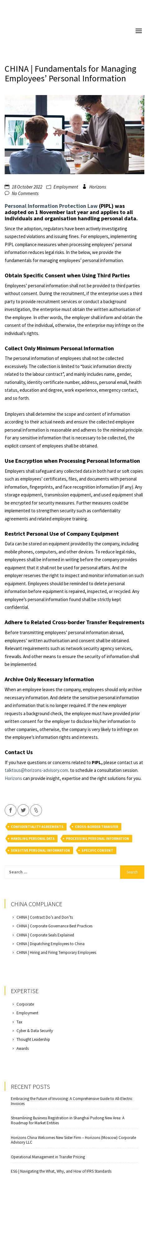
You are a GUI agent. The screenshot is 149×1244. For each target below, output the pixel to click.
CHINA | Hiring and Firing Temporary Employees (56, 952)
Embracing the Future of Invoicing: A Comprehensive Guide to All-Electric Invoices (72, 1101)
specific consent (97, 850)
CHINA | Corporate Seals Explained (45, 935)
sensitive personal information (40, 850)
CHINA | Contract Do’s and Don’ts (44, 917)
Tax (19, 1022)
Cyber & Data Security (34, 1030)
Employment (66, 187)
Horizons (97, 187)
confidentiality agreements (37, 827)
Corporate (25, 1004)
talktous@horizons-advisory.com (36, 770)
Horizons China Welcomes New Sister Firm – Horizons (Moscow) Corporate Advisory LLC (73, 1140)
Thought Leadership (33, 1039)
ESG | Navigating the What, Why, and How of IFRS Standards (61, 1171)
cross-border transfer (96, 827)
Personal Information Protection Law (51, 205)
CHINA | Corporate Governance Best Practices (54, 926)
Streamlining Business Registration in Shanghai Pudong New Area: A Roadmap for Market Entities (67, 1120)
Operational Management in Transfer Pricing (48, 1157)
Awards (22, 1048)
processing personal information (97, 838)
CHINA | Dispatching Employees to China (50, 943)
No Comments (25, 193)
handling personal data (32, 838)
